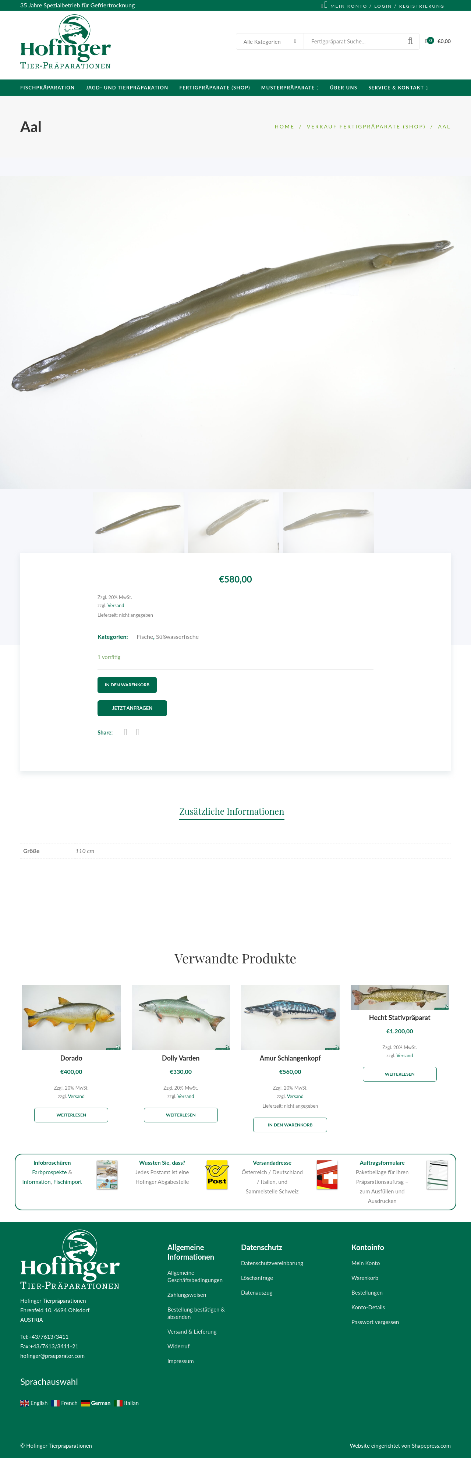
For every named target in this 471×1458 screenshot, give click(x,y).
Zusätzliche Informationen (231, 811)
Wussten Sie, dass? (162, 1162)
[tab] (235, 811)
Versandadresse (272, 1162)
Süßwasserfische (177, 636)
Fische (145, 636)
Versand (115, 605)
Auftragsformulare (382, 1162)
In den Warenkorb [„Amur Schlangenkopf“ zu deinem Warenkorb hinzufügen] (290, 1125)
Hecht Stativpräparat (400, 1018)
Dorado (71, 1058)
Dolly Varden (180, 1058)
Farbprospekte (49, 1172)
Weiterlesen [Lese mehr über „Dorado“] (71, 1115)
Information (36, 1181)
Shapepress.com (431, 1445)
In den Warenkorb (127, 684)
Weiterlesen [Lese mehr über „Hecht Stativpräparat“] (400, 1074)
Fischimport (67, 1181)
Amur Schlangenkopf (290, 1058)
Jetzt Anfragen (132, 708)
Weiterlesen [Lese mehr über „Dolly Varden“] (181, 1115)
